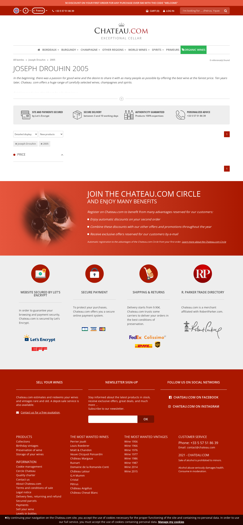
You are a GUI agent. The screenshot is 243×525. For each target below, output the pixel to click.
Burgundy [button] (69, 49)
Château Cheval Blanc (84, 492)
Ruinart (75, 463)
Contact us (23, 479)
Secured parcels (26, 501)
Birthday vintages (27, 445)
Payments (22, 505)
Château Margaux (81, 458)
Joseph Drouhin (25, 143)
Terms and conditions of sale (34, 488)
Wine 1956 (131, 441)
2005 (44, 143)
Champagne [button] (90, 49)
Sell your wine (25, 509)
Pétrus (74, 484)
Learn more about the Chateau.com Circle (204, 241)
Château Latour (80, 471)
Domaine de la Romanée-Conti (89, 467)
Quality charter (25, 475)
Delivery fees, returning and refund (38, 496)
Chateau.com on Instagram (193, 406)
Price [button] (38, 154)
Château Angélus (81, 488)
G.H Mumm (77, 475)
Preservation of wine (29, 450)
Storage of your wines (30, 454)
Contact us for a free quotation (38, 412)
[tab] (38, 155)
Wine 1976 (131, 450)
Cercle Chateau (26, 471)
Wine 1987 (131, 463)
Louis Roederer (79, 445)
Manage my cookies (171, 522)
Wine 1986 (131, 458)
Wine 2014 (131, 467)
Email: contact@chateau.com (196, 447)
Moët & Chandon (81, 450)
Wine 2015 (131, 471)
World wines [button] (139, 49)
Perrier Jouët (78, 441)
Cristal (74, 479)
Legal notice (23, 492)
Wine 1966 (131, 445)
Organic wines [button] (193, 49)
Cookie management (29, 466)
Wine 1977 (131, 454)
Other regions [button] (114, 49)
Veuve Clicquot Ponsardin (86, 454)
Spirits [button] (158, 49)
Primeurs (172, 49)
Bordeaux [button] (50, 49)
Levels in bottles (26, 513)
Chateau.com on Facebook (193, 397)
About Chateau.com (28, 483)
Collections (23, 441)
